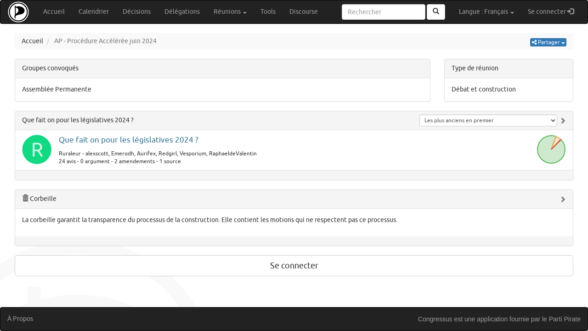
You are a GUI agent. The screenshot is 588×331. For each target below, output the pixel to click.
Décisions (137, 12)
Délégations (182, 12)
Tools (268, 12)
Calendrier (94, 12)
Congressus (435, 319)
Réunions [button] (230, 12)
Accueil (54, 12)
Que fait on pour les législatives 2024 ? (78, 120)
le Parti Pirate (561, 319)
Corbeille (39, 199)
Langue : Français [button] (486, 12)
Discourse (303, 12)
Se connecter (554, 11)
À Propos (20, 319)
